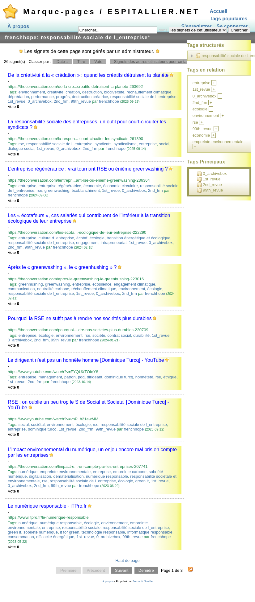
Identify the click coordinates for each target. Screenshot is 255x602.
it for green (69, 532)
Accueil (218, 11)
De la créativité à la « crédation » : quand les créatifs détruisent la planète (88, 75)
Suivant (121, 570)
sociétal (38, 424)
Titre (81, 61)
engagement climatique (134, 284)
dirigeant (94, 377)
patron (70, 377)
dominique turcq (118, 377)
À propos (18, 26)
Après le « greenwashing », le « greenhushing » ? (62, 267)
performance (42, 96)
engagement (87, 242)
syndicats (103, 144)
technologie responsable (103, 532)
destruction (92, 92)
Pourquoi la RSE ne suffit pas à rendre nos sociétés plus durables (80, 318)
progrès (63, 96)
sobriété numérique (40, 532)
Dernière (146, 570)
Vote (98, 61)
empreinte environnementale (65, 471)
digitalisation (40, 476)
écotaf (81, 238)
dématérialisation (68, 476)
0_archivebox (39, 101)
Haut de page (127, 560)
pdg (81, 377)
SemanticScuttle (143, 581)
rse (21, 144)
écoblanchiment (86, 190)
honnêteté (144, 377)
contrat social (119, 335)
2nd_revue (209, 184)
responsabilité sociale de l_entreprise (143, 96)
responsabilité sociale (81, 527)
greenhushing (31, 284)
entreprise (148, 144)
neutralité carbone (53, 289)
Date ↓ (62, 61)
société (98, 335)
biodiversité (114, 92)
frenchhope (109, 101)
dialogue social (21, 148)
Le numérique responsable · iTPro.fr (47, 506)
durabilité (141, 335)
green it (142, 481)
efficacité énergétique (55, 536)
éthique (169, 377)
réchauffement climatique (149, 92)
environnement (32, 92)
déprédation (18, 96)
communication (21, 289)
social (164, 144)
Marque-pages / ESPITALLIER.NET (111, 11)
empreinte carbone (130, 471)
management (50, 377)
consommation (21, 536)
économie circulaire (120, 185)
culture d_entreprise (56, 238)
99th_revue (81, 101)
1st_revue (16, 101)
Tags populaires (229, 19)
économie (92, 185)
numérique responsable (107, 476)
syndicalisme (125, 144)
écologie (97, 238)
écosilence (101, 284)
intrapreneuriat (114, 242)
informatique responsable (149, 532)
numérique (28, 471)
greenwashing (57, 190)
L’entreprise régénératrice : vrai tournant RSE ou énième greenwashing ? (88, 168)
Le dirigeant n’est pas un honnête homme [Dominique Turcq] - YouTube (86, 360)
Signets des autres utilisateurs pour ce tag (151, 61)
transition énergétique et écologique (138, 238)
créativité (55, 92)
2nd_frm (61, 101)
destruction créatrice (90, 96)
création (73, 92)
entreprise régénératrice (60, 185)
